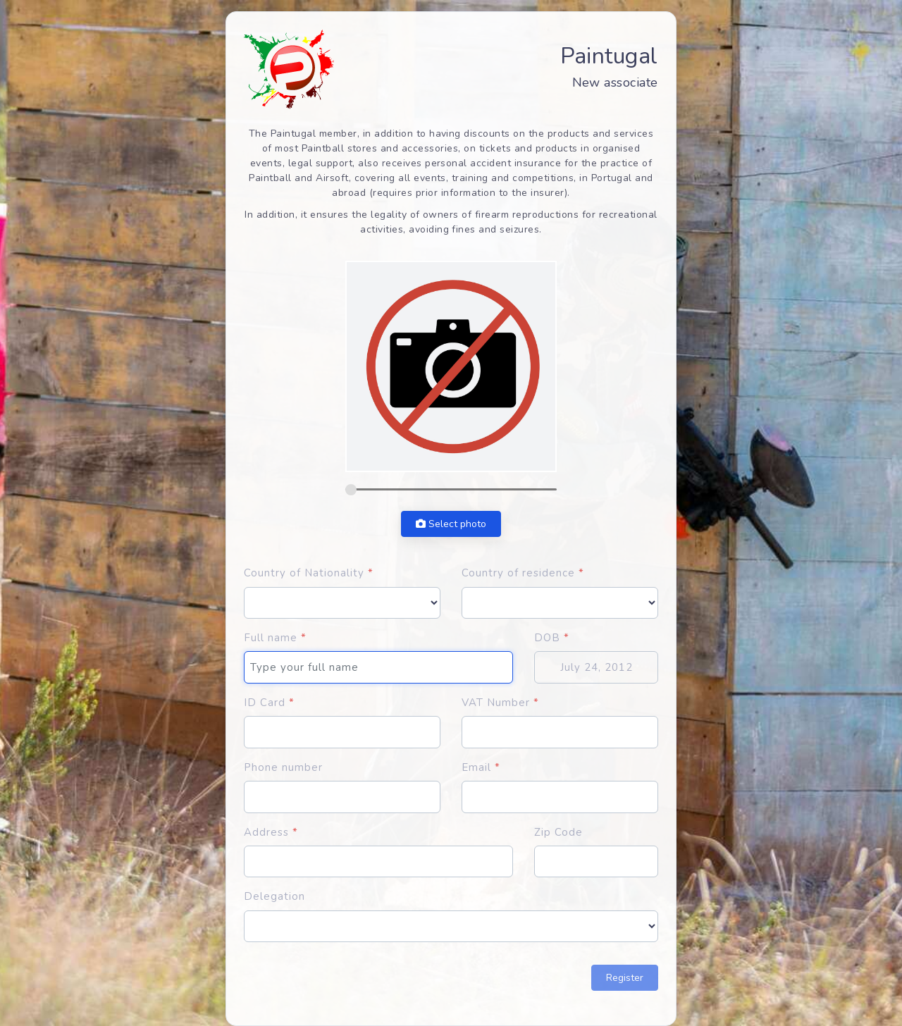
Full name (275, 638)
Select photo (451, 524)
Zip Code (558, 832)
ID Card (269, 703)
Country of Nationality (308, 573)
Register (624, 977)
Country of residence (523, 573)
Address (271, 832)
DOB (551, 638)
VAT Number (500, 703)
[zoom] (451, 489)
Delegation (274, 896)
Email (481, 767)
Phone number (283, 767)
